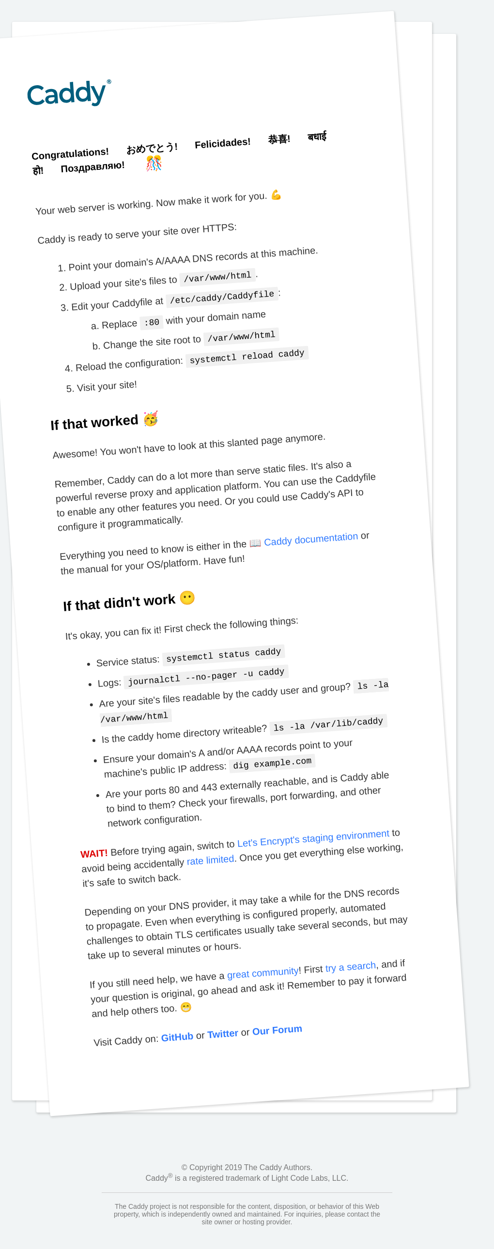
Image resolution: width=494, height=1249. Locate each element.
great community (262, 962)
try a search (350, 956)
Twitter (222, 1023)
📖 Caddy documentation (303, 535)
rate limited (210, 850)
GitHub (176, 1026)
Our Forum (276, 1019)
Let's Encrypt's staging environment (312, 827)
